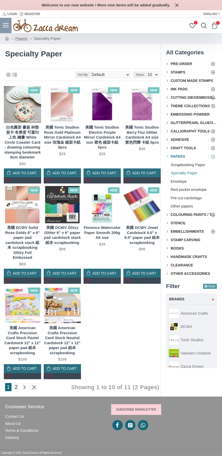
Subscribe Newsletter (136, 409)
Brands (176, 299)
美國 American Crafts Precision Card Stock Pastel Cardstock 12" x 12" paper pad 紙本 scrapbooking (22, 340)
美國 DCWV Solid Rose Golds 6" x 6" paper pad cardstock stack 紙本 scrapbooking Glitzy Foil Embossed (22, 242)
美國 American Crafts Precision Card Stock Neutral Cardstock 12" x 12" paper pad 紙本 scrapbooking (62, 340)
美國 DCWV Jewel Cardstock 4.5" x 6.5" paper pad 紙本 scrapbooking (142, 235)
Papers (21, 38)
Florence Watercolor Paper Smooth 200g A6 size (102, 232)
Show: (140, 75)
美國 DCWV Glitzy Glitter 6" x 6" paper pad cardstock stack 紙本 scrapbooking (62, 235)
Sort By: (83, 75)
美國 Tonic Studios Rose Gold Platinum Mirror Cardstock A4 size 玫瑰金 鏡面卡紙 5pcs (62, 137)
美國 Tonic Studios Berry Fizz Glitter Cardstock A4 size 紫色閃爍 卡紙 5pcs (142, 134)
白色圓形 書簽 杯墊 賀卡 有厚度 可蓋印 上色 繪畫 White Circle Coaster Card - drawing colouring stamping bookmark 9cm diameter (22, 142)
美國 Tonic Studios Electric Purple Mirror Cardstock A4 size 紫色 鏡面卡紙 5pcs (102, 137)
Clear (211, 286)
